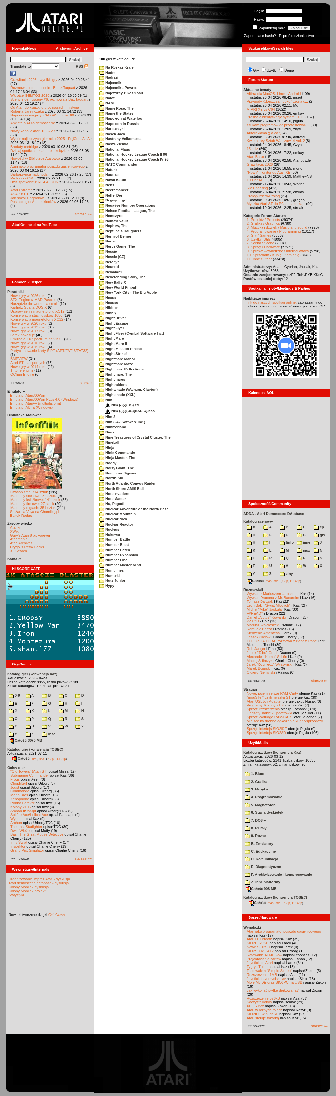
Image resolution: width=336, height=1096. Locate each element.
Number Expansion (118, 555)
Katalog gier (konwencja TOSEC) (35, 749)
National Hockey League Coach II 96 (133, 154)
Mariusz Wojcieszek (263, 625)
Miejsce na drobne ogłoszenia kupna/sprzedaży (285, 721)
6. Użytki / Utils (259, 239)
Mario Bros (19, 795)
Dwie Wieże (20, 831)
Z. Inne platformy (262, 882)
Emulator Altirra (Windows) (31, 407)
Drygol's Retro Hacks (27, 547)
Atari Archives (21, 543)
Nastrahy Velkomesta (120, 139)
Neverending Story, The (122, 277)
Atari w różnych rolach (264, 1010)
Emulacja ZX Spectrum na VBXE (36, 339)
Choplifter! (18, 783)
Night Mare (111, 338)
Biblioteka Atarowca (24, 415)
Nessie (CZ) (112, 257)
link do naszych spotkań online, (272, 302)
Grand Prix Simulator (27, 850)
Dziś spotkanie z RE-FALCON (34, 182)
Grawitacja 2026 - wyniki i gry (33, 80)
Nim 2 (107, 417)
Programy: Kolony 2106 (265, 705)
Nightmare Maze (116, 364)
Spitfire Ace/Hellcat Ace (29, 815)
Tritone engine (21, 370)
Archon (16, 823)
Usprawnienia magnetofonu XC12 (37, 311)
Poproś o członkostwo (296, 36)
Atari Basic (255, 156)
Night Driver (112, 318)
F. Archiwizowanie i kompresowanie (278, 874)
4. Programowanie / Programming (274, 231)
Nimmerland (112, 427)
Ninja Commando (117, 452)
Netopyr (109, 262)
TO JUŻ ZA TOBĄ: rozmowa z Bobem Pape (282, 641)
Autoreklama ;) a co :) (264, 133)
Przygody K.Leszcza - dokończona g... (277, 101)
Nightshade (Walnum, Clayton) (128, 389)
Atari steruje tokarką (263, 1018)
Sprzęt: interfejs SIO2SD (266, 733)
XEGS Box (255, 1006)
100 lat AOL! (257, 180)
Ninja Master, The (117, 458)
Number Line (113, 560)
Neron (107, 241)
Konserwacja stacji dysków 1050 (36, 315)
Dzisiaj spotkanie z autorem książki (38, 151)
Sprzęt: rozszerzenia (263, 709)
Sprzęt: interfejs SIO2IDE (267, 729)
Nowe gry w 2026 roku (28, 296)
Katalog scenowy (258, 521)
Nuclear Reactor (116, 524)
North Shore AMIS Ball (121, 489)
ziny (286, 574)
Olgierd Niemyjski (261, 672)
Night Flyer (111, 328)
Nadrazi (108, 77)
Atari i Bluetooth (259, 939)
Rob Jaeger (256, 649)
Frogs (15, 779)
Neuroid (109, 267)
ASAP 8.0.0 (19, 194)
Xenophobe (19, 799)
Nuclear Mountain (117, 514)
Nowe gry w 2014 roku (28, 367)
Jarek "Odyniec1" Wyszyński (269, 664)
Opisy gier (16, 767)
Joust (14, 787)
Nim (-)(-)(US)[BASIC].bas (130, 411)
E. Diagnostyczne (263, 867)
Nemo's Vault (113, 221)
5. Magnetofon (260, 805)
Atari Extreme (21, 190)
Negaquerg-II (113, 200)
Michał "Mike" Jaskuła (264, 609)
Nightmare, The (115, 374)
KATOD (253, 621)
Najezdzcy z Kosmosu (121, 93)
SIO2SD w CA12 (260, 951)
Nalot (107, 98)
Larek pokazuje (22, 335)
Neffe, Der (110, 195)
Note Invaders (114, 493)
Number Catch (114, 550)
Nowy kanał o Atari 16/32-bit (32, 131)
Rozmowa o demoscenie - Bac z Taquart (42, 88)
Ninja (106, 448)
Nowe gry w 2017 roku (28, 331)
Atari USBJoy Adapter (264, 701)
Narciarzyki (112, 129)
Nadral (107, 72)
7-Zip (50, 758)
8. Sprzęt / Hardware (263, 247)
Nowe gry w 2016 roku (28, 343)
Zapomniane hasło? (260, 36)
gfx (319, 535)
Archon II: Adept (23, 811)
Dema (289, 70)
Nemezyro (111, 216)
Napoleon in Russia (119, 124)
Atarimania (19, 539)
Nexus (107, 298)
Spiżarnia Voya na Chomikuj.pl (34, 512)
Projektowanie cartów (264, 959)
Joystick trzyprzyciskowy (266, 978)
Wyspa (16, 819)
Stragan (250, 689)
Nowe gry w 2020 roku (28, 323)
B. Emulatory (259, 844)
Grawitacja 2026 (260, 164)
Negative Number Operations (127, 205)
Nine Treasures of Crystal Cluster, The (135, 437)
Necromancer (113, 190)
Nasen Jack (112, 134)
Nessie (108, 251)
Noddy (107, 463)
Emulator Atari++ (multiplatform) (35, 403)
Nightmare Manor (117, 359)
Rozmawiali (253, 590)
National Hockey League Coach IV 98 (134, 159)
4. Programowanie (263, 797)
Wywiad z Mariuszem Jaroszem (272, 594)
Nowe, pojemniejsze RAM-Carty (272, 693)
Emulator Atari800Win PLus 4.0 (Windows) (44, 399)
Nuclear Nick (113, 519)
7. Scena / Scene (260, 243)
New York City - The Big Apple (128, 292)
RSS (82, 66)
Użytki (272, 70)
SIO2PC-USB (258, 943)
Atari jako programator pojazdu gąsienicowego (47, 166)
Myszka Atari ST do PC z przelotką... (276, 204)
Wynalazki (252, 927)
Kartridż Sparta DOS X (28, 307)
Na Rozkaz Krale (116, 67)
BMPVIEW (19, 359)
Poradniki (15, 292)
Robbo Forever (22, 803)
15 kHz (252, 149)
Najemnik (110, 83)
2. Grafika (256, 782)
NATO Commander (118, 164)
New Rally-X (112, 282)
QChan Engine (22, 374)
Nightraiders (113, 385)
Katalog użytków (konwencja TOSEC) (275, 897)
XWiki (14, 531)
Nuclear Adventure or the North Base (134, 509)
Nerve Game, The (117, 246)
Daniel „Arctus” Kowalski (266, 617)
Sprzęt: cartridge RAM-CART (270, 717)
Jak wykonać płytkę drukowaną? (273, 990)
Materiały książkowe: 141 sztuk (35, 500)
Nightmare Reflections (121, 369)
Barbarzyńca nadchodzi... (30, 174)
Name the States (116, 113)
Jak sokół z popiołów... (28, 198)
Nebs (106, 185)
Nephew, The (113, 226)
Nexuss (108, 303)
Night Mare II (113, 344)
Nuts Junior (112, 580)
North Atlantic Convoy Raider (127, 483)
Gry (256, 70)
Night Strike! (113, 354)
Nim (105, 400)
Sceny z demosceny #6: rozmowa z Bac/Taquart (49, 99)
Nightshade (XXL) (117, 395)
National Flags (114, 149)
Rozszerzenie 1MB (262, 975)
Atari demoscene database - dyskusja (39, 883)
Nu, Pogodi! (112, 504)
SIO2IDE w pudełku (262, 1014)
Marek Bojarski (259, 668)
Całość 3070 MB (26, 740)
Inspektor (17, 846)
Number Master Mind (120, 565)
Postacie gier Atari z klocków (33, 202)
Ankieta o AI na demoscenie (32, 123)
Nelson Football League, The (127, 211)
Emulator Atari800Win (27, 395)
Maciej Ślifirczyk (259, 661)
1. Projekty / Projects (263, 219)
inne (48, 734)
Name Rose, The (116, 108)
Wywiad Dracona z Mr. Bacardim (273, 598)
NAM (106, 103)
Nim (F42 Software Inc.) (122, 422)
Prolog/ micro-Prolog (263, 196)
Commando (19, 791)
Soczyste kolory (259, 1002)
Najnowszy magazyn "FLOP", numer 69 (42, 115)
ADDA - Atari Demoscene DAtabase (273, 514)
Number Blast (114, 545)
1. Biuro (254, 774)
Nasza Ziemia (113, 144)
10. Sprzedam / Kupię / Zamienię (273, 255)
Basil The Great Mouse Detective (36, 834)
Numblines (111, 570)
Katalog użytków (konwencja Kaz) (272, 752)
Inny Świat (18, 842)
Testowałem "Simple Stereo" (269, 971)
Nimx (106, 432)
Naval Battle (112, 180)
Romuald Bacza (259, 629)
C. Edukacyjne (260, 851)
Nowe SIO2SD (258, 947)
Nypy (106, 586)
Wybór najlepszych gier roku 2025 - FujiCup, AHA (50, 139)
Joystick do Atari (260, 963)
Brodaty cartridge (24, 147)
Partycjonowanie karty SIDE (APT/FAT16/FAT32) (49, 351)
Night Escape (113, 323)
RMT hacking (257, 188)
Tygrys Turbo (257, 967)
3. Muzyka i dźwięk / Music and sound (277, 227)
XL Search (18, 551)
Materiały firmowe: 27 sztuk (32, 504)
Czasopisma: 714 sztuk (29, 492)
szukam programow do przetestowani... (278, 125)
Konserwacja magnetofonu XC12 (36, 319)
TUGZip (60, 758)
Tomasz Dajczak (260, 601)
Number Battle (114, 539)
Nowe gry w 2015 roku (28, 347)
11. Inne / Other (259, 259)
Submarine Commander (29, 775)
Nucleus (109, 529)
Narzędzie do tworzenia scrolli (34, 304)
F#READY (255, 613)
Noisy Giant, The (116, 468)
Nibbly (107, 313)
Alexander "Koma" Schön (267, 657)
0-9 (14, 695)
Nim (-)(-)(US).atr (122, 405)
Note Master (112, 499)
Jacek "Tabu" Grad (262, 653)
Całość (21, 758)
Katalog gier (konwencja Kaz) (32, 674)
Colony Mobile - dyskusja (29, 887)
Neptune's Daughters (120, 231)
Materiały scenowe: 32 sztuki (33, 496)
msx (303, 550)
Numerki (109, 576)
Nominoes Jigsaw (117, 473)
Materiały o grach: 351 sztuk (33, 508)
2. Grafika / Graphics (263, 223)
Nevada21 (110, 272)
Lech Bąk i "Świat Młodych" (268, 605)
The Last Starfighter (26, 827)
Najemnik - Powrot (118, 88)
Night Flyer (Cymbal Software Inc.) (131, 333)
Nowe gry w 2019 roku (28, 327)
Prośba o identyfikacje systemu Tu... (275, 117)
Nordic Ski (111, 478)
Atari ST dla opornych (27, 363)
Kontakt (14, 559)
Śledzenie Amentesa (263, 633)
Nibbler (108, 308)
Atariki (15, 527)
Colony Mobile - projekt (27, 891)
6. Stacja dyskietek (264, 812)
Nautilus (109, 175)
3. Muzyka (256, 789)
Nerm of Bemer (115, 236)
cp (319, 527)
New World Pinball (118, 287)
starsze (86, 383)
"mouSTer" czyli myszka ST (269, 697)
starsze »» (83, 214)
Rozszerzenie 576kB (263, 998)
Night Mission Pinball (120, 349)
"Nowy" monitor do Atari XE (268, 172)
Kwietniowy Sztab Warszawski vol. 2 (276, 141)
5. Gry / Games (259, 235)
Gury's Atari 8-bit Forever (30, 535)
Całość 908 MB (261, 889)
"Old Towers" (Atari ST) (29, 771)
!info (287, 542)
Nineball (109, 442)
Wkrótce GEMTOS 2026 (29, 95)
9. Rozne (255, 836)
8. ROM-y (256, 828)
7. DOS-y (255, 820)
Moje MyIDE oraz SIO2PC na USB (274, 982)
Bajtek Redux (21, 515)
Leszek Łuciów (258, 637)
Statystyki (16, 895)
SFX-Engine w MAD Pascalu (33, 300)
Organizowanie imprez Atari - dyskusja (39, 879)
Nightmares (112, 379)
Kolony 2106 (20, 807)
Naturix (108, 170)
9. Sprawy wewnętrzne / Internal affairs (278, 251)
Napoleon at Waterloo (120, 118)
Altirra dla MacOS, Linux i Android (274, 93)
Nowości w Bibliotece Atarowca (35, 158)
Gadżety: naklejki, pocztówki (269, 713)
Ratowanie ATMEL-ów (264, 955)
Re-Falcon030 (21, 178)
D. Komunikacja (261, 859)
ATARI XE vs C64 (261, 109)
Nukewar (109, 535)
